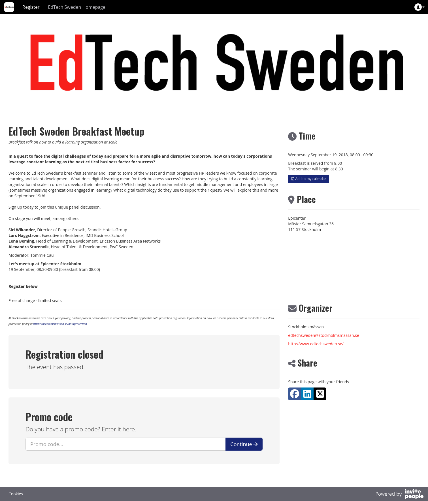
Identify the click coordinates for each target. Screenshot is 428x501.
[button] (419, 7)
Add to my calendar (308, 178)
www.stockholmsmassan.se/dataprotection (60, 324)
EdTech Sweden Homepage (76, 7)
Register (30, 7)
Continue (244, 444)
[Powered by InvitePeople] (399, 494)
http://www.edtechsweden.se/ (316, 343)
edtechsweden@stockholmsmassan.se (323, 335)
